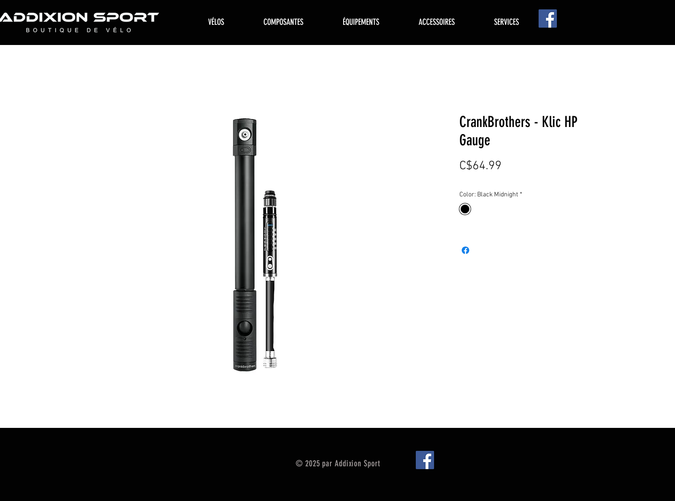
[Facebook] (548, 18)
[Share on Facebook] (465, 250)
